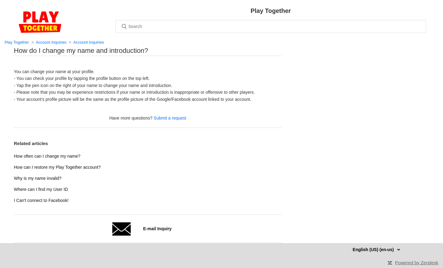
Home (40, 22)
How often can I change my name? (47, 156)
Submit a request (170, 118)
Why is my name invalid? (38, 178)
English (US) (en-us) (374, 249)
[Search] (271, 26)
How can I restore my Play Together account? (57, 167)
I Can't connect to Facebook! (41, 200)
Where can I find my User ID (41, 189)
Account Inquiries (51, 42)
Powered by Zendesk (416, 262)
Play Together (17, 42)
